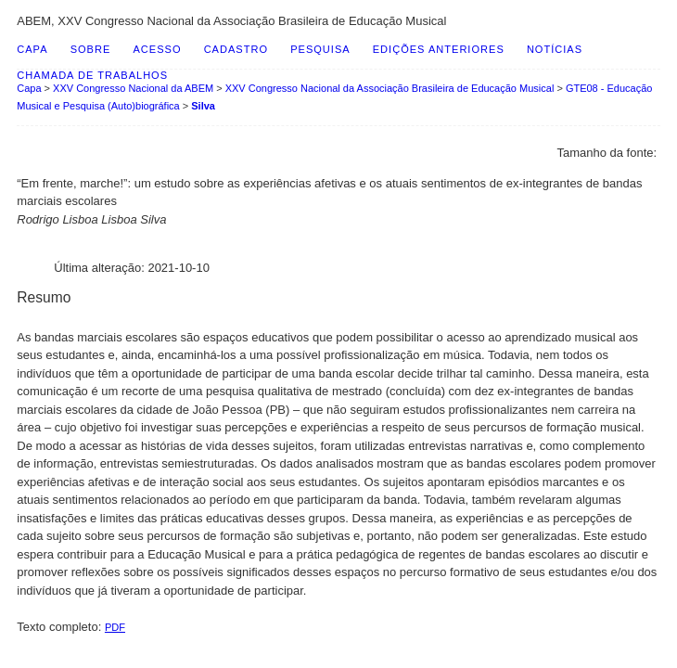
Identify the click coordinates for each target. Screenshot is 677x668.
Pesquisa (320, 49)
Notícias (554, 49)
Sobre (90, 49)
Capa (32, 49)
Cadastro (236, 49)
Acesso (157, 49)
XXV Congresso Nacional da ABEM (133, 88)
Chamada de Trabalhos (92, 75)
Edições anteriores (439, 49)
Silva (203, 105)
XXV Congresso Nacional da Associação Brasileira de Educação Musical (390, 88)
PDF (115, 627)
